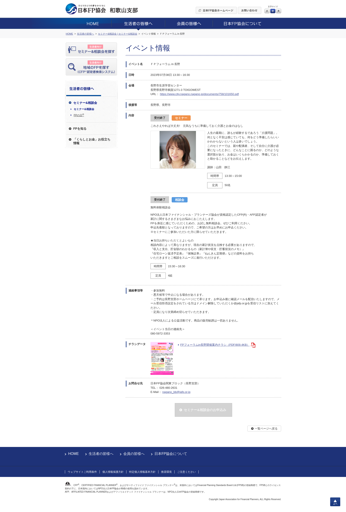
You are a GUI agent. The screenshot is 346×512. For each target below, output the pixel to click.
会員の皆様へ (134, 454)
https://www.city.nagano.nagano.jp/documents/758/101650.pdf (199, 94)
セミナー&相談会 (84, 109)
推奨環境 (166, 471)
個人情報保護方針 (113, 471)
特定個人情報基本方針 (142, 471)
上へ (335, 501)
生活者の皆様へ (101, 454)
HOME (73, 454)
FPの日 (79, 115)
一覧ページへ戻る (266, 428)
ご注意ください (186, 471)
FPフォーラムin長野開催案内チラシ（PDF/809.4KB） (215, 344)
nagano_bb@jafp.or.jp (176, 392)
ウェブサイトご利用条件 (82, 471)
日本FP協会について (170, 454)
